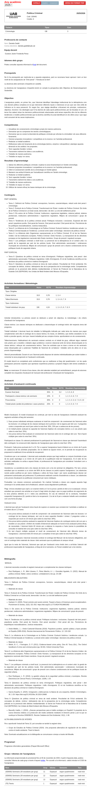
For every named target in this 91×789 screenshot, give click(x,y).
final (34, 64)
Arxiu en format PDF (74, 3)
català (36, 3)
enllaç (43, 760)
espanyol (53, 3)
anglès (45, 3)
